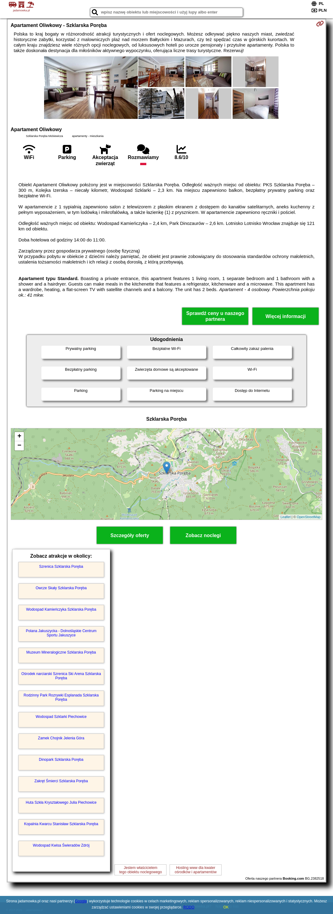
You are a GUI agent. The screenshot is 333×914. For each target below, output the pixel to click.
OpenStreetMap (309, 517)
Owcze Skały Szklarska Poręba (61, 588)
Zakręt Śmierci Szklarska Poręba (61, 781)
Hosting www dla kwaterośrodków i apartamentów (196, 870)
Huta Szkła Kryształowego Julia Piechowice (61, 802)
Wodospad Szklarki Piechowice (61, 717)
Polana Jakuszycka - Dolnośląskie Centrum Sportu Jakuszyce (61, 633)
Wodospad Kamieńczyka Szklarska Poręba (61, 609)
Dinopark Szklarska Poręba (61, 759)
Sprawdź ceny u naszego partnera (215, 316)
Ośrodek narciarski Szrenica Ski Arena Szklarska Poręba (61, 676)
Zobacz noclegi (203, 535)
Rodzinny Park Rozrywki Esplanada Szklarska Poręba (61, 697)
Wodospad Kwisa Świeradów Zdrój (61, 845)
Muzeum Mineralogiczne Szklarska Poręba (61, 652)
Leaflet (285, 517)
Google (81, 901)
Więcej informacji (286, 316)
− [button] (19, 445)
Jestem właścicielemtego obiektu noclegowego (140, 870)
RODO (188, 907)
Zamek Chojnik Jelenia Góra (61, 738)
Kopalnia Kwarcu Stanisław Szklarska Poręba (61, 824)
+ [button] (19, 436)
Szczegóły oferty (129, 535)
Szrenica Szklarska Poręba (61, 566)
